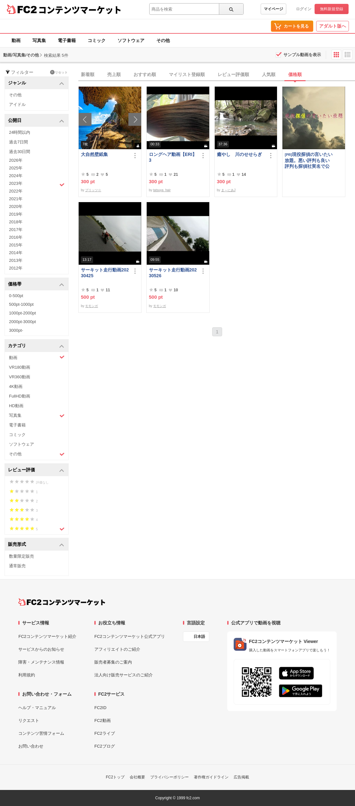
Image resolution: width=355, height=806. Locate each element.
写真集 (39, 40)
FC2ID (100, 707)
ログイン (303, 9)
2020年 (15, 206)
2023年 (37, 184)
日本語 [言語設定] (199, 636)
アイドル (17, 104)
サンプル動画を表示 (302, 54)
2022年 (15, 191)
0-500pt (16, 295)
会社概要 (137, 777)
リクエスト (28, 720)
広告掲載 (241, 777)
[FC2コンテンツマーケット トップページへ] (61, 601)
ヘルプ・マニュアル (37, 707)
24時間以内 (19, 132)
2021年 (15, 198)
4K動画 (15, 386)
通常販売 (17, 565)
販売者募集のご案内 (113, 662)
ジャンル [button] (36, 83)
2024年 (15, 175)
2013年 (15, 260)
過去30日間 (19, 151)
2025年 (15, 168)
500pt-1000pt (21, 304)
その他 (163, 40)
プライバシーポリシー (169, 777)
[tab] (216, 74)
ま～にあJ (228, 190)
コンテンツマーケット (80, 10)
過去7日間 (18, 142)
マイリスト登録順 (187, 74)
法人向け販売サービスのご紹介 (123, 675)
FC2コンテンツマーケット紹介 (47, 636)
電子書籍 (67, 40)
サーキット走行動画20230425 (105, 272)
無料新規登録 (331, 9)
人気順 (268, 74)
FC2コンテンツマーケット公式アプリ (129, 636)
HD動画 (16, 405)
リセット (59, 72)
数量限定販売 (21, 556)
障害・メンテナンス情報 (41, 662)
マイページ (273, 9)
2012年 (15, 268)
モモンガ (91, 306)
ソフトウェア (130, 40)
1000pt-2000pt (22, 313)
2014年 (15, 252)
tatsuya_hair (161, 190)
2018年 (15, 221)
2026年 (15, 160)
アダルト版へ (332, 26)
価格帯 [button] (36, 284)
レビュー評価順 (233, 74)
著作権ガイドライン (211, 777)
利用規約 (26, 675)
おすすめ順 (145, 74)
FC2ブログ (104, 746)
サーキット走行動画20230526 (173, 272)
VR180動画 (19, 367)
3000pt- (16, 330)
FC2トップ (115, 777)
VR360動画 (19, 376)
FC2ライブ (104, 733)
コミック (97, 40)
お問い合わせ (30, 746)
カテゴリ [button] (36, 346)
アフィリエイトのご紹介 (117, 649)
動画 (16, 40)
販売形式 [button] (36, 545)
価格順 (295, 74)
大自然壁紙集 (94, 154)
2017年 (15, 229)
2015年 (15, 245)
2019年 (15, 214)
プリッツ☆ (93, 190)
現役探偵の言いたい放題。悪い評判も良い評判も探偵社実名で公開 (309, 160)
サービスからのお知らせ (41, 649)
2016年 (15, 237)
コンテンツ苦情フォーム (41, 733)
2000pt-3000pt (22, 321)
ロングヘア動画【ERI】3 (173, 157)
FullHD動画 (19, 396)
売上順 (114, 74)
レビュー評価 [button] (36, 470)
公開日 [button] (36, 121)
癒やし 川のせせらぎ (239, 154)
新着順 (87, 74)
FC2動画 (102, 720)
